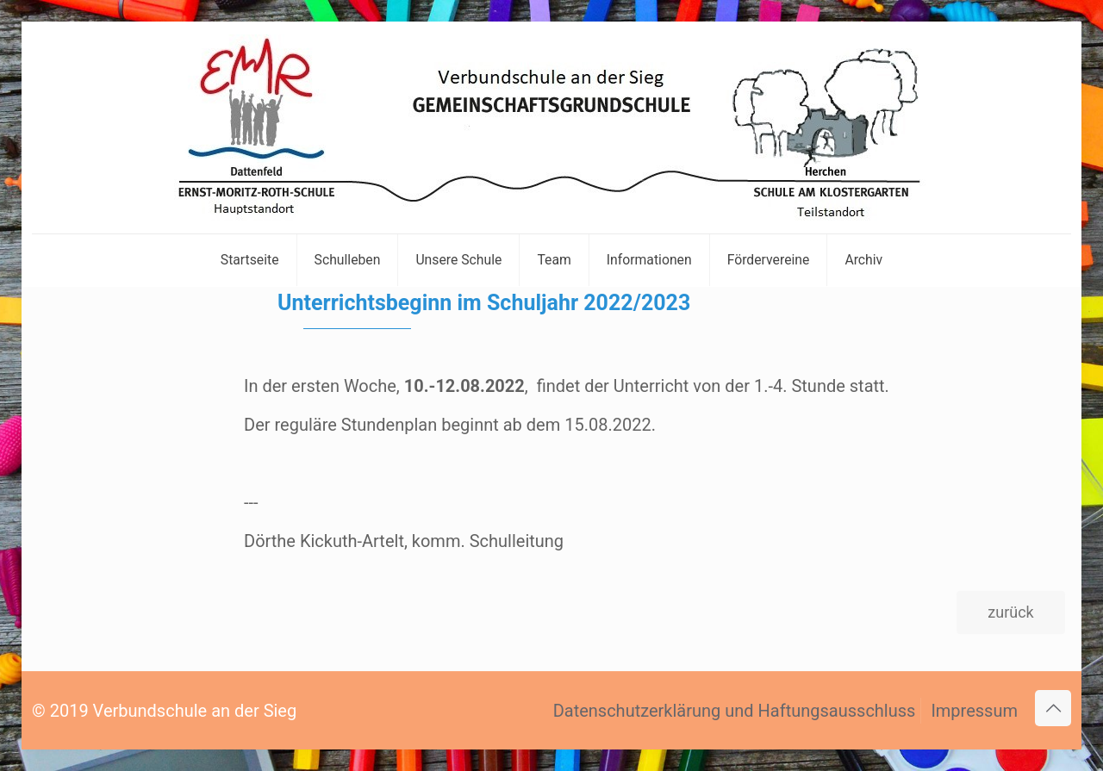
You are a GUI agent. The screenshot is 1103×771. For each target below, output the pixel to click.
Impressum (974, 710)
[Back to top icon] (1053, 708)
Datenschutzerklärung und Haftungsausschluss (734, 710)
